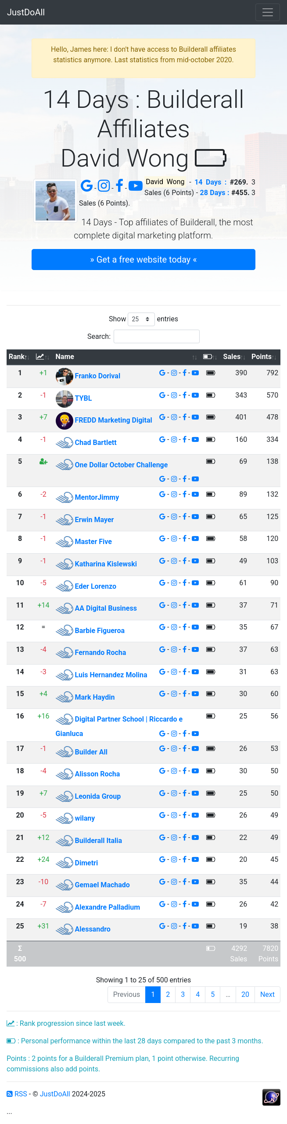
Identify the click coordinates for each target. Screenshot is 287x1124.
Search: (143, 336)
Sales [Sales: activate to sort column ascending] (232, 356)
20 (245, 994)
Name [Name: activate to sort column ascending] (65, 356)
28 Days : (215, 193)
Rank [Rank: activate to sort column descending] (17, 356)
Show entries (143, 319)
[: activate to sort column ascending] (43, 357)
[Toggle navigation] (267, 12)
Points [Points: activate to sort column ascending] (261, 356)
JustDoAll (26, 12)
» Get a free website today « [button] (143, 259)
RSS (17, 1094)
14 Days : (210, 182)
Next (267, 994)
